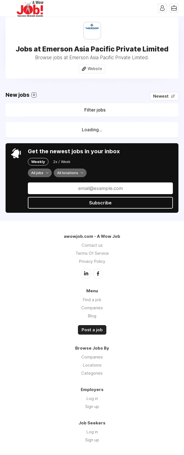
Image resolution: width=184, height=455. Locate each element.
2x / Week (61, 161)
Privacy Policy (92, 261)
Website (95, 68)
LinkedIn (86, 273)
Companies (92, 307)
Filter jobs (95, 110)
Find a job (92, 299)
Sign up (92, 406)
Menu (10, 8)
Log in (92, 398)
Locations (92, 365)
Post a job (92, 329)
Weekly (38, 161)
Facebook (98, 273)
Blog (92, 315)
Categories (92, 373)
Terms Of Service (92, 253)
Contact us (92, 245)
